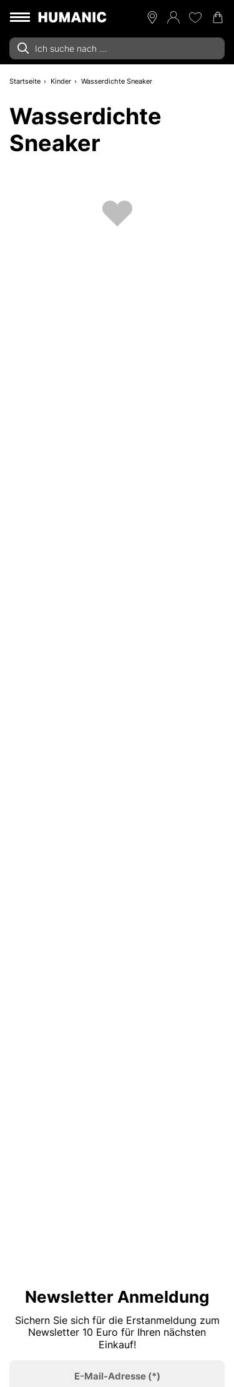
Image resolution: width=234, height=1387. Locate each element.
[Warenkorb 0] (218, 17)
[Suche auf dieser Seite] (117, 48)
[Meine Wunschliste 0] (195, 17)
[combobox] (117, 48)
